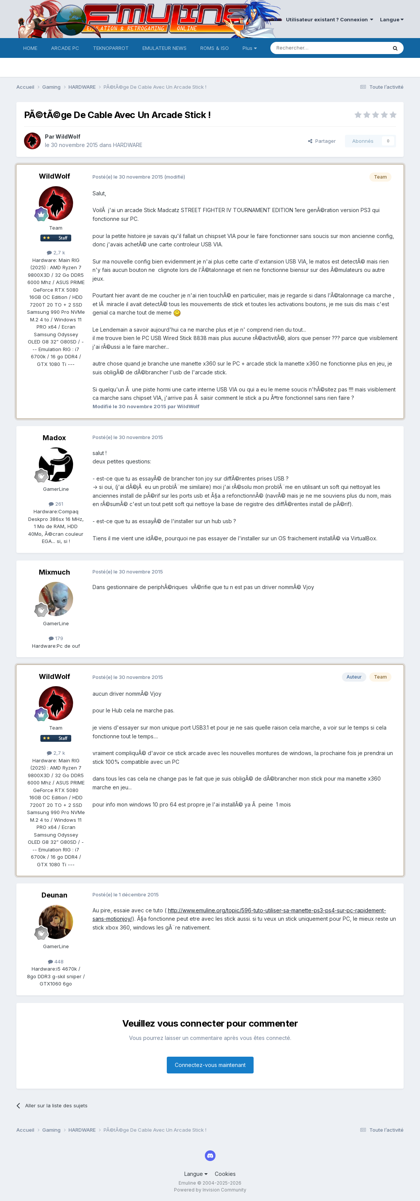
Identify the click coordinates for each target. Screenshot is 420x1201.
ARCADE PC (65, 48)
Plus (250, 48)
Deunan (54, 895)
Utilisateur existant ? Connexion (329, 19)
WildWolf (68, 136)
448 (56, 961)
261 (56, 504)
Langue (392, 19)
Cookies (225, 1174)
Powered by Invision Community (210, 1190)
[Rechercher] (311, 48)
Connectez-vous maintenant (210, 1065)
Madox (54, 438)
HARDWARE (127, 145)
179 (56, 638)
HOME (30, 48)
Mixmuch (54, 572)
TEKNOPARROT (111, 48)
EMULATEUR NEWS (164, 48)
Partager (322, 141)
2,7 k (56, 252)
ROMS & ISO (214, 48)
